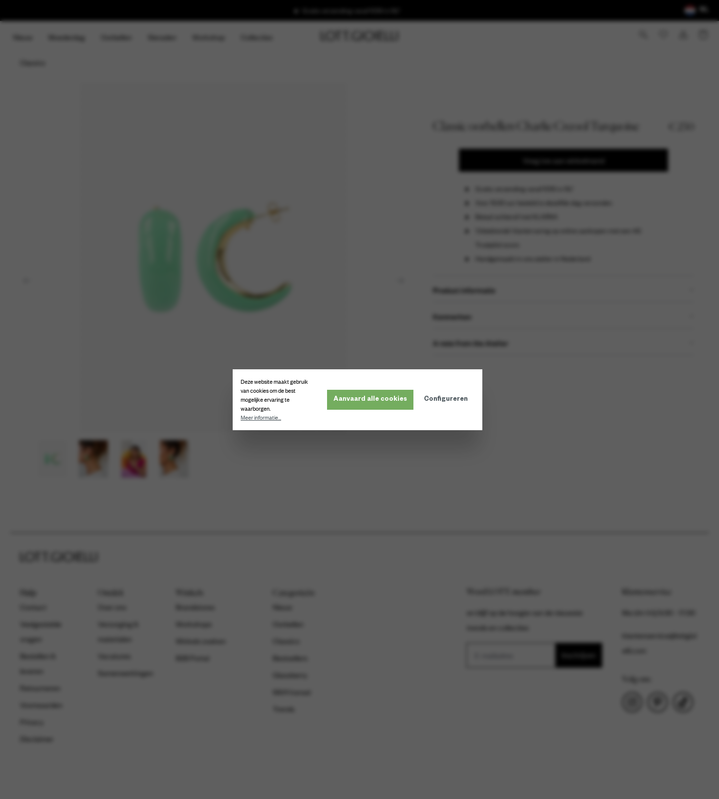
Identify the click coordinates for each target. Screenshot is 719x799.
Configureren (448, 399)
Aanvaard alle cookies (372, 399)
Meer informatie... (263, 418)
